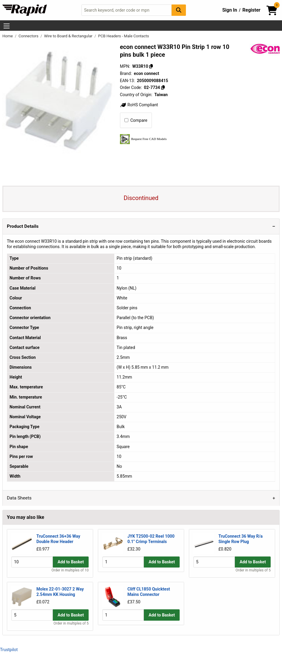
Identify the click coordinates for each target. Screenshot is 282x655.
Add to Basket (71, 562)
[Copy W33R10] (151, 66)
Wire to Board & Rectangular (68, 36)
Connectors (29, 36)
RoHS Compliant (139, 104)
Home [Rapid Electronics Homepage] (8, 36)
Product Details (22, 226)
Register (251, 10)
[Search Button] (179, 10)
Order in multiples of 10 (70, 570)
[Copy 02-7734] (163, 87)
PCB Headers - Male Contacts (123, 36)
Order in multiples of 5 (253, 570)
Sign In (229, 10)
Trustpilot (9, 649)
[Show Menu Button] (7, 26)
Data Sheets (19, 498)
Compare (135, 120)
